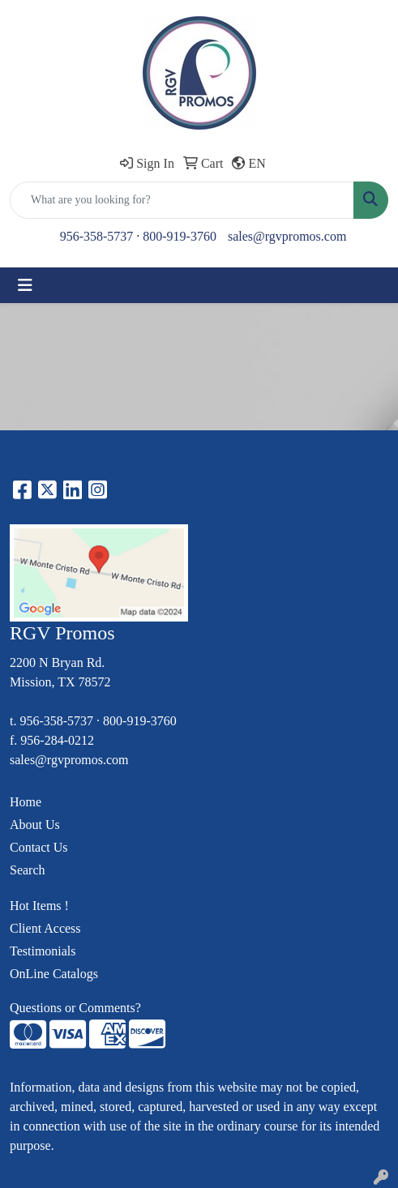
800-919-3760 (179, 236)
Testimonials (43, 951)
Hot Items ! (39, 905)
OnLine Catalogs (54, 974)
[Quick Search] (182, 200)
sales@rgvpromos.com (287, 236)
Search (27, 870)
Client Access (45, 928)
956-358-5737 (97, 236)
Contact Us (39, 847)
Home (25, 802)
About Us (35, 824)
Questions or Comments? (75, 1008)
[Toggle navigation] (25, 285)
